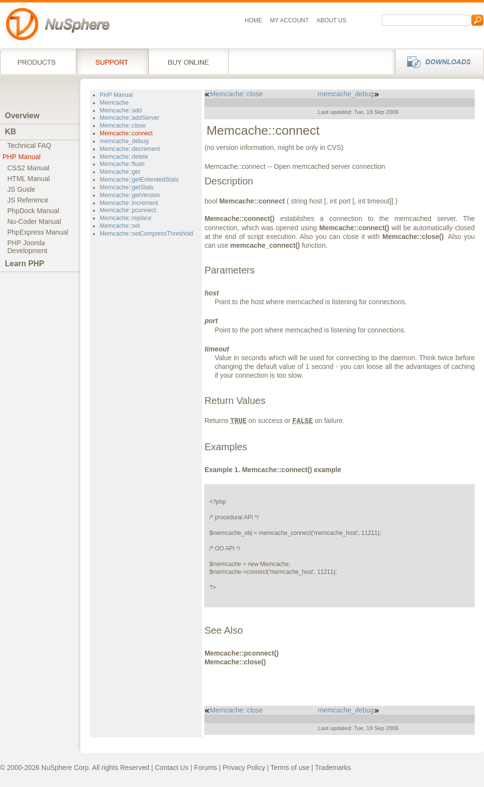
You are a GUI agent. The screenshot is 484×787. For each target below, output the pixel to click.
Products (38, 61)
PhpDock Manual (33, 211)
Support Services (112, 61)
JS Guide (21, 189)
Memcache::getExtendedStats (139, 179)
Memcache (114, 102)
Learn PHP (24, 263)
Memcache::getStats (127, 187)
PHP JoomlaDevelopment (27, 247)
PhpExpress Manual (37, 232)
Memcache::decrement (130, 149)
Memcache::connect (126, 133)
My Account (289, 20)
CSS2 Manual (28, 168)
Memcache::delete (124, 156)
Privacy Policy (244, 767)
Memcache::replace (125, 218)
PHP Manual (21, 157)
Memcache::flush (122, 164)
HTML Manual (28, 179)
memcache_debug (124, 141)
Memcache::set (120, 225)
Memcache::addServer (129, 117)
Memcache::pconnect (128, 210)
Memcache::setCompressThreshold (146, 233)
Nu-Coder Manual (34, 221)
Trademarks (333, 767)
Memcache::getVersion (130, 195)
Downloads (436, 61)
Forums (205, 767)
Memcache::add (121, 110)
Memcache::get (120, 171)
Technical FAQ (29, 145)
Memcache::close (123, 125)
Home (253, 20)
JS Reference (28, 200)
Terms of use (289, 767)
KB (10, 132)
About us (331, 20)
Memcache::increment (129, 203)
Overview (22, 115)
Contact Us (171, 767)
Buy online (188, 61)
